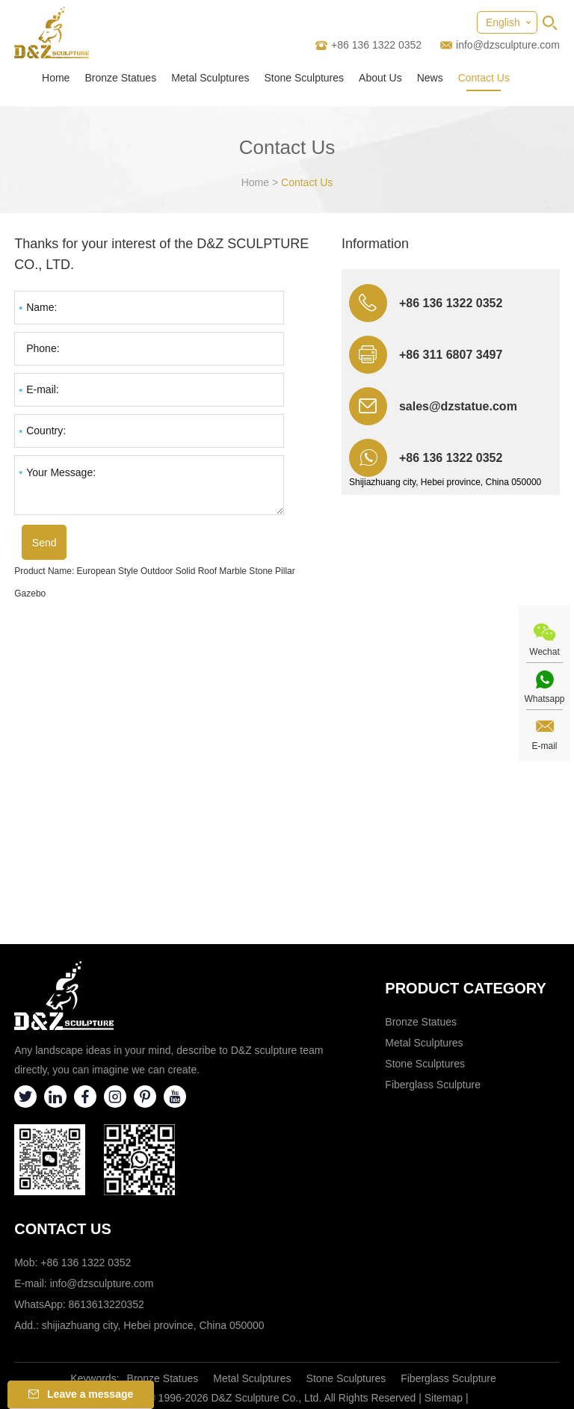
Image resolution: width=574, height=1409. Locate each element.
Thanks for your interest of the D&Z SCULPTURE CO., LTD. (161, 254)
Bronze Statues (120, 78)
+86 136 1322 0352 (450, 457)
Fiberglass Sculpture (433, 1085)
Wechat (544, 652)
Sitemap (444, 1398)
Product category (465, 988)
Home (56, 78)
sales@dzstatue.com (458, 406)
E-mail (544, 746)
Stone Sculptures (304, 78)
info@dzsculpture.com (508, 45)
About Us (380, 78)
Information (375, 243)
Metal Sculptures (210, 78)
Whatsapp (544, 699)
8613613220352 (106, 1304)
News (430, 78)
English (503, 22)
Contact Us (484, 78)
